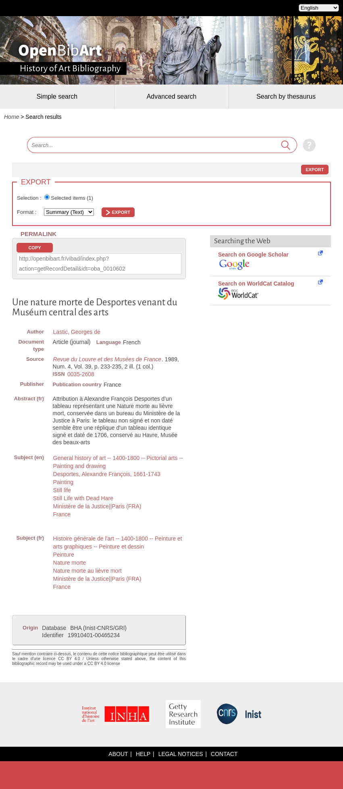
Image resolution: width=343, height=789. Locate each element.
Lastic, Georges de (77, 332)
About (118, 754)
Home (11, 117)
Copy (34, 247)
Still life (62, 490)
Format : (27, 212)
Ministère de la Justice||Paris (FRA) (97, 506)
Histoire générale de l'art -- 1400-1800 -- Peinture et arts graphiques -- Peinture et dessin (117, 542)
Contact (224, 754)
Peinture (63, 554)
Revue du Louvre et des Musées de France (107, 359)
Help (143, 754)
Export (315, 169)
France (62, 514)
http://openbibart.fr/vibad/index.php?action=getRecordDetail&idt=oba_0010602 (72, 263)
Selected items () (72, 198)
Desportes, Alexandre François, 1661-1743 (106, 474)
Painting (63, 482)
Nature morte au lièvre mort (87, 570)
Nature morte (69, 562)
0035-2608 (80, 374)
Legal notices (180, 754)
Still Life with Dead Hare (83, 498)
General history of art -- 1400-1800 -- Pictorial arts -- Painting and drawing (118, 462)
